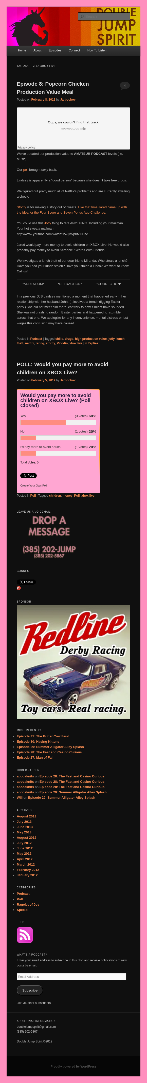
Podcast (36, 339)
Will (20, 797)
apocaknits (25, 776)
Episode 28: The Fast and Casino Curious (49, 752)
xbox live (75, 343)
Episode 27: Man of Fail (35, 757)
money (67, 495)
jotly (111, 339)
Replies (91, 343)
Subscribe (30, 990)
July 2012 (24, 843)
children (55, 495)
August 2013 (26, 816)
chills (59, 339)
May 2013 (24, 832)
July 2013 (24, 822)
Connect (74, 50)
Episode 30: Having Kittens (38, 741)
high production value (91, 339)
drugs (69, 339)
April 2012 (24, 859)
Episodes (55, 50)
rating (40, 343)
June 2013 (25, 827)
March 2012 (26, 864)
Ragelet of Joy (28, 904)
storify (50, 343)
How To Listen (96, 50)
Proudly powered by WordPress (73, 1066)
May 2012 (24, 853)
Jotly (48, 223)
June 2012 (25, 848)
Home (22, 50)
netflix (29, 343)
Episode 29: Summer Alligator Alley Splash (50, 747)
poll (25, 170)
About (37, 50)
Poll (33, 495)
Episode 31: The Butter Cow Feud (43, 736)
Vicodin (62, 343)
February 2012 (28, 870)
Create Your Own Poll (33, 485)
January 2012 (27, 875)
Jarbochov (68, 99)
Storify (22, 207)
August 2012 (26, 837)
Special (22, 910)
